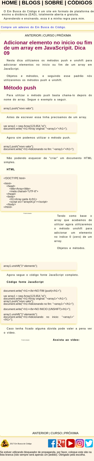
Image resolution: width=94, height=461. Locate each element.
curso (48, 35)
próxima (64, 35)
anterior (33, 35)
